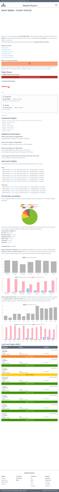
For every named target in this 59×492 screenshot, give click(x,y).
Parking (47, 476)
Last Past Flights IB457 (7, 57)
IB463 (12, 181)
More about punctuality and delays (41, 68)
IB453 (12, 175)
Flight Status (4, 47)
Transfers (33, 486)
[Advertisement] (29, 24)
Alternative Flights (6, 53)
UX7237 (13, 192)
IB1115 (12, 173)
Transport (33, 476)
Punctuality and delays (7, 55)
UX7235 (13, 190)
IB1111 (12, 169)
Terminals (19, 476)
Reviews (47, 478)
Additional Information (7, 51)
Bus (32, 478)
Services (47, 486)
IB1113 (12, 171)
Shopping (47, 484)
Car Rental (19, 478)
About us (24, 490)
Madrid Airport (30, 6)
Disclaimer (16, 490)
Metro (32, 480)
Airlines (3, 484)
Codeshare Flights (6, 49)
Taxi (32, 482)
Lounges (47, 482)
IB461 (12, 179)
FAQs (17, 480)
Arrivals (3, 478)
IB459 (12, 177)
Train (32, 484)
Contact (20, 490)
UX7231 (13, 187)
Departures (4, 480)
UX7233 (13, 189)
